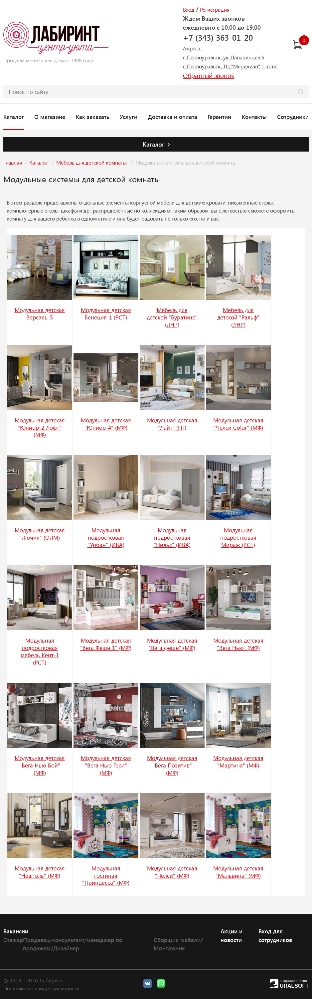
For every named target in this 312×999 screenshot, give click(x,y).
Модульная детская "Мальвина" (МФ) (238, 871)
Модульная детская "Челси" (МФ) (172, 871)
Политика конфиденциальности (41, 988)
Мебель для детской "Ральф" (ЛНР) (238, 317)
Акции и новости (231, 935)
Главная (12, 162)
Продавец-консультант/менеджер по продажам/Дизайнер (72, 944)
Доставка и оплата (172, 116)
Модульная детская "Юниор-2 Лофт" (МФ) (40, 427)
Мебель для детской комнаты (91, 162)
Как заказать (92, 116)
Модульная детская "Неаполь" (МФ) (40, 871)
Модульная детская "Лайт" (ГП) (172, 423)
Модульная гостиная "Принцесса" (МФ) (105, 875)
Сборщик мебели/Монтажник (178, 944)
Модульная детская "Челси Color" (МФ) (238, 423)
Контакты (254, 116)
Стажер (13, 939)
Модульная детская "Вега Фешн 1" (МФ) (105, 644)
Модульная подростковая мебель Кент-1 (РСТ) (40, 651)
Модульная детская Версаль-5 (40, 313)
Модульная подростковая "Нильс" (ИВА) (172, 537)
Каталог (13, 116)
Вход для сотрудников (275, 935)
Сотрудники (293, 116)
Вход (188, 9)
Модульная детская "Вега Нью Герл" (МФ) (106, 765)
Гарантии (219, 116)
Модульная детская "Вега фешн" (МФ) (172, 644)
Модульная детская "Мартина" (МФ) (238, 761)
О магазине (49, 116)
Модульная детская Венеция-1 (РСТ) (106, 313)
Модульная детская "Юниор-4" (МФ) (106, 423)
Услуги (128, 116)
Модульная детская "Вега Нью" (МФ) (238, 644)
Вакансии (15, 931)
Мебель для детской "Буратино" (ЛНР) (172, 317)
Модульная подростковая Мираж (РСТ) (238, 537)
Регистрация (215, 9)
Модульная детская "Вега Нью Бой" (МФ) (40, 765)
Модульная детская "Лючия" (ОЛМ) (40, 533)
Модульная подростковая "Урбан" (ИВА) (105, 537)
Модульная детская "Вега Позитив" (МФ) (172, 765)
